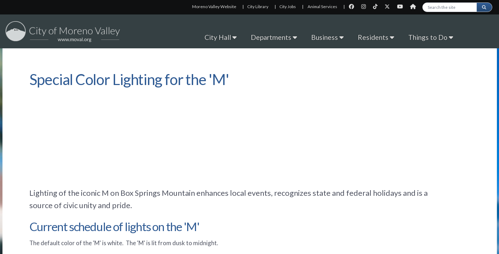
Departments (274, 37)
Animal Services (322, 6)
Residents (376, 37)
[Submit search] (484, 7)
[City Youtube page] (402, 6)
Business (327, 37)
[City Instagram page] (365, 6)
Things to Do (430, 37)
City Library (257, 6)
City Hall (220, 37)
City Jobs (287, 6)
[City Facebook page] (353, 6)
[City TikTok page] (377, 6)
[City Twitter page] (389, 6)
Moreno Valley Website (214, 6)
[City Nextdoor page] (415, 6)
